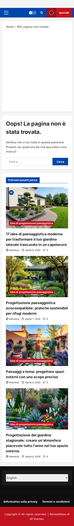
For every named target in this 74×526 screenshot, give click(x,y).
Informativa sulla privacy (20, 501)
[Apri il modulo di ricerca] (41, 13)
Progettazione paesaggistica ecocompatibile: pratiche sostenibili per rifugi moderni (37, 308)
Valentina (14, 250)
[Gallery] (11, 192)
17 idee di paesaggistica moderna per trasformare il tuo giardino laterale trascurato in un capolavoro (36, 239)
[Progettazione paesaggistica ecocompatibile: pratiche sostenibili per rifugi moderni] (37, 276)
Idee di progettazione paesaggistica (31, 223)
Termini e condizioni (56, 501)
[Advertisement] (37, 70)
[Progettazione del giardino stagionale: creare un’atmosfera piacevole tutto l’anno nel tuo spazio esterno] (37, 408)
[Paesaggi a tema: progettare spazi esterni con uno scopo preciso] (37, 345)
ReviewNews (58, 514)
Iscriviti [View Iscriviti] (57, 12)
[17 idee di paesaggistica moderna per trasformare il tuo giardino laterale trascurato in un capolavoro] (37, 207)
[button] (6, 13)
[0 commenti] (45, 250)
